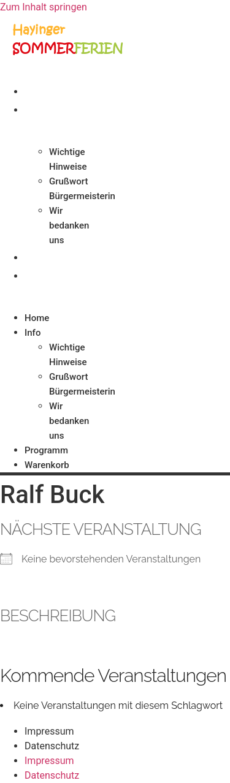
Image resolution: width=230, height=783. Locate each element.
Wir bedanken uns (69, 225)
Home (42, 90)
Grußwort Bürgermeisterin (82, 189)
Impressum (49, 731)
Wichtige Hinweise (68, 159)
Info (37, 109)
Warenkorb (57, 275)
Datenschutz (52, 746)
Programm (55, 256)
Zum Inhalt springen (43, 7)
